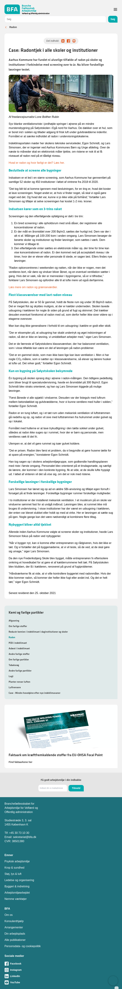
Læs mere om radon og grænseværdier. (33, 287)
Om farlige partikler (19, 659)
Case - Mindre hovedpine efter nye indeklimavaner (34, 692)
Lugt (11, 676)
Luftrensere (15, 687)
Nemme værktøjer (15, 898)
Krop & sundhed (14, 867)
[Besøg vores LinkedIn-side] (61, 976)
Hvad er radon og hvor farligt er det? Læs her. (37, 162)
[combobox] (55, 19)
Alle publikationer (15, 939)
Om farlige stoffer (18, 626)
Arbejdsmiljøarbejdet (17, 892)
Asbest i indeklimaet (19, 648)
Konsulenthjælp (14, 921)
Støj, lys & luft (12, 873)
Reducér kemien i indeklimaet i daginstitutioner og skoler (38, 631)
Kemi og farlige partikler (26, 612)
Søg (113, 19)
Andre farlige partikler (20, 670)
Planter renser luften (19, 681)
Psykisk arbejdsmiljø (17, 861)
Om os (8, 914)
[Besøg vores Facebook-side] (61, 964)
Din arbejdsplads (14, 933)
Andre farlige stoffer (19, 654)
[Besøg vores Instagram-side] (61, 970)
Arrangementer (13, 927)
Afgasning (14, 620)
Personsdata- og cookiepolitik (22, 946)
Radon (13, 27)
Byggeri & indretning (16, 886)
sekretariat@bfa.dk (24, 837)
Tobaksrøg (14, 665)
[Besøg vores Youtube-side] (61, 982)
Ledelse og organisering (19, 880)
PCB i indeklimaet (18, 642)
